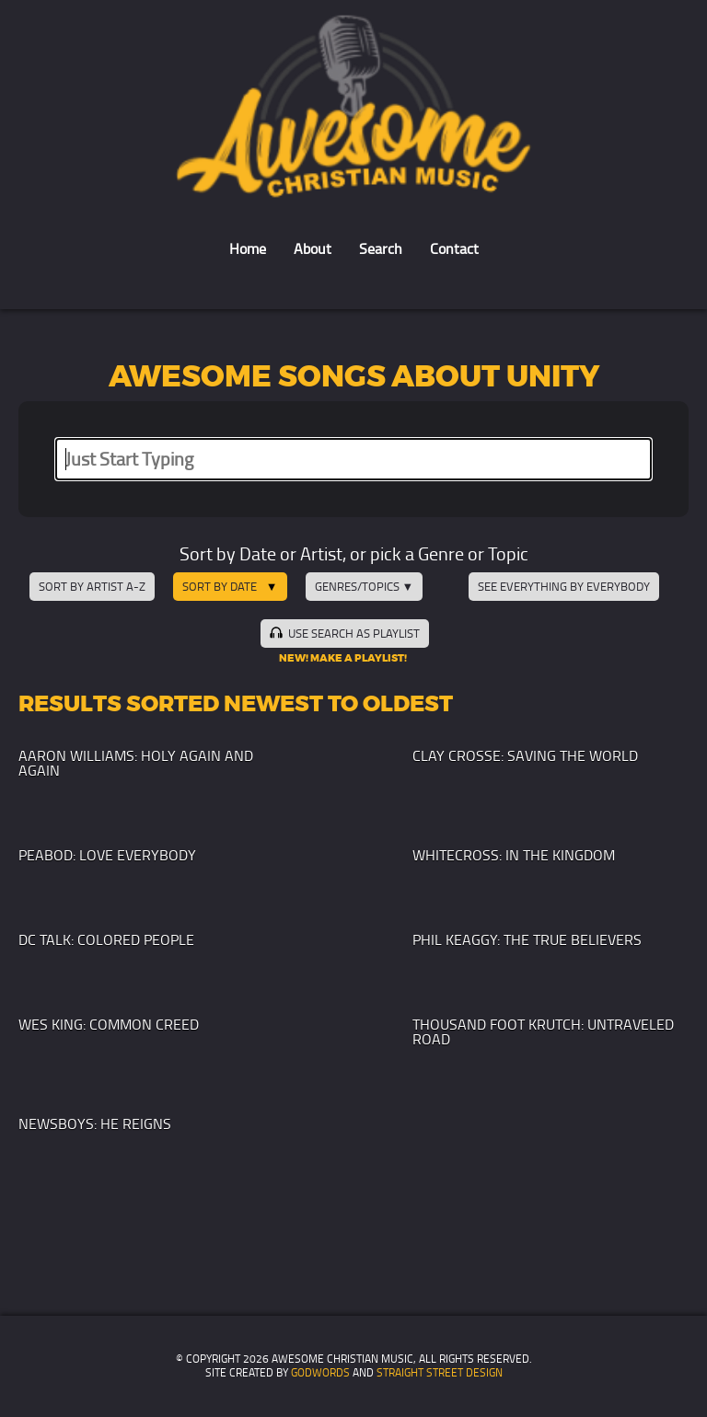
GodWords (320, 1372)
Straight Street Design (440, 1372)
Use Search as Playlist (344, 633)
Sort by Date (219, 586)
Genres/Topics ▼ (364, 586)
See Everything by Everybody (564, 586)
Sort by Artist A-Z (92, 586)
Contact (454, 249)
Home (247, 249)
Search (380, 249)
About (312, 249)
